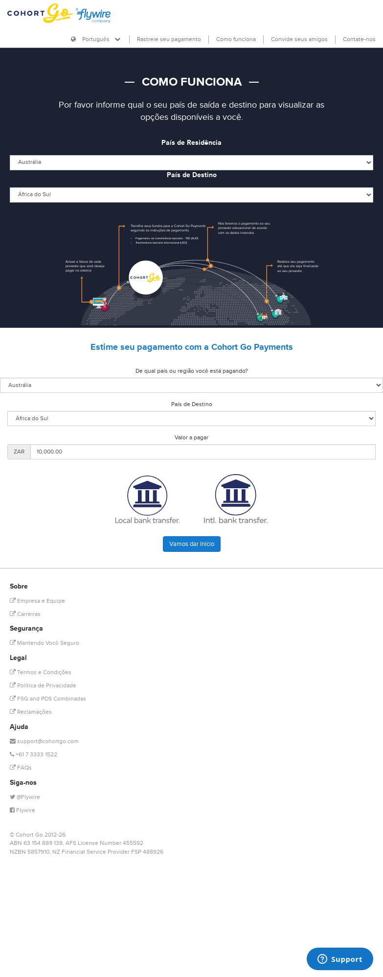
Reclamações (31, 712)
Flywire (22, 810)
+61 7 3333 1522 (33, 754)
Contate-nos (359, 39)
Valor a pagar (191, 437)
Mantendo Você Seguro (44, 643)
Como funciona (236, 39)
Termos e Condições (40, 672)
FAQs (21, 768)
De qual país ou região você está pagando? (191, 371)
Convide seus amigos (299, 39)
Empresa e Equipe (37, 601)
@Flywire (25, 797)
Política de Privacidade (43, 685)
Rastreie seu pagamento (169, 39)
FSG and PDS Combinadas (48, 699)
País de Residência (191, 142)
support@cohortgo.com (44, 741)
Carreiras (25, 614)
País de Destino (192, 175)
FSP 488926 (147, 852)
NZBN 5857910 (29, 852)
